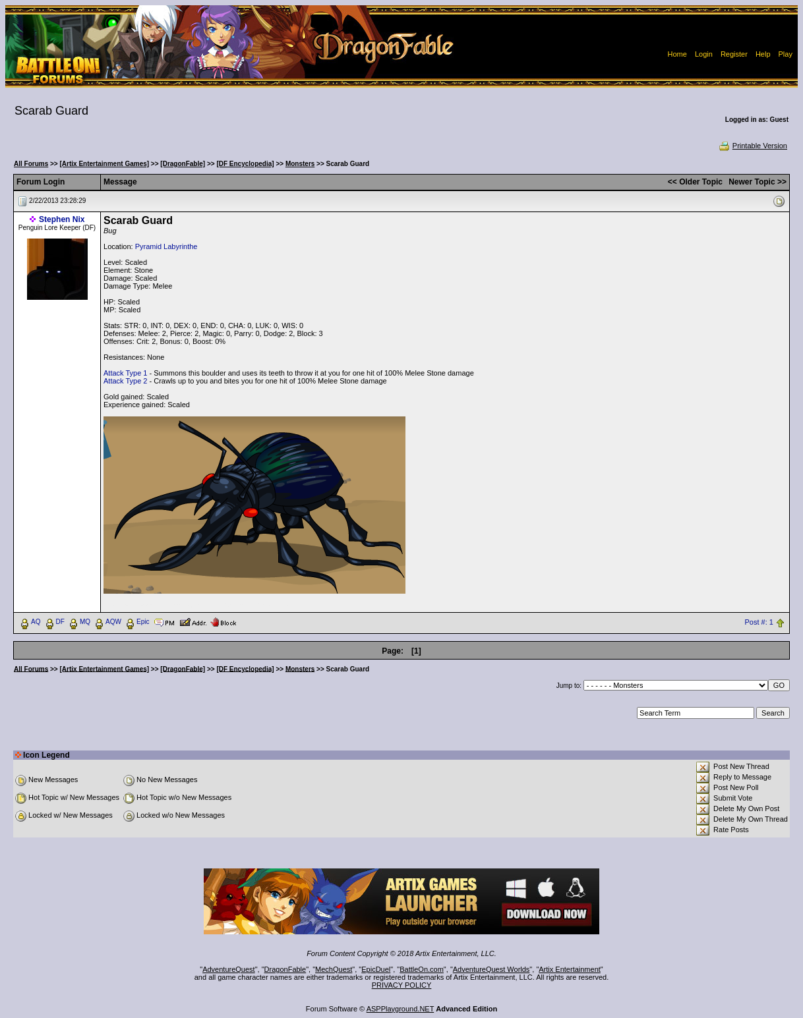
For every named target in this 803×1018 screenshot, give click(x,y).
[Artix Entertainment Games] (105, 163)
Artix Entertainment (570, 969)
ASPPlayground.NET (400, 1009)
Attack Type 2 (125, 381)
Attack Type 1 (125, 373)
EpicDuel (375, 969)
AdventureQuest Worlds (491, 969)
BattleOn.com (422, 969)
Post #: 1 (758, 622)
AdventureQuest (228, 969)
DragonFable (285, 969)
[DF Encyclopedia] (245, 163)
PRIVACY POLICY (402, 985)
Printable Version (752, 146)
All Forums (31, 163)
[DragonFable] (182, 163)
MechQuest (333, 969)
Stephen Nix (61, 219)
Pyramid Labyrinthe (166, 246)
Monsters (299, 163)
